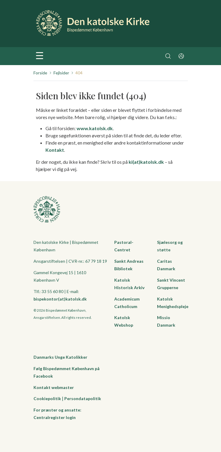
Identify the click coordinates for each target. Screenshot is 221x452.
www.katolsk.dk (95, 128)
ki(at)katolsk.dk (146, 162)
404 (79, 72)
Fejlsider (61, 72)
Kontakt (54, 150)
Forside (40, 72)
